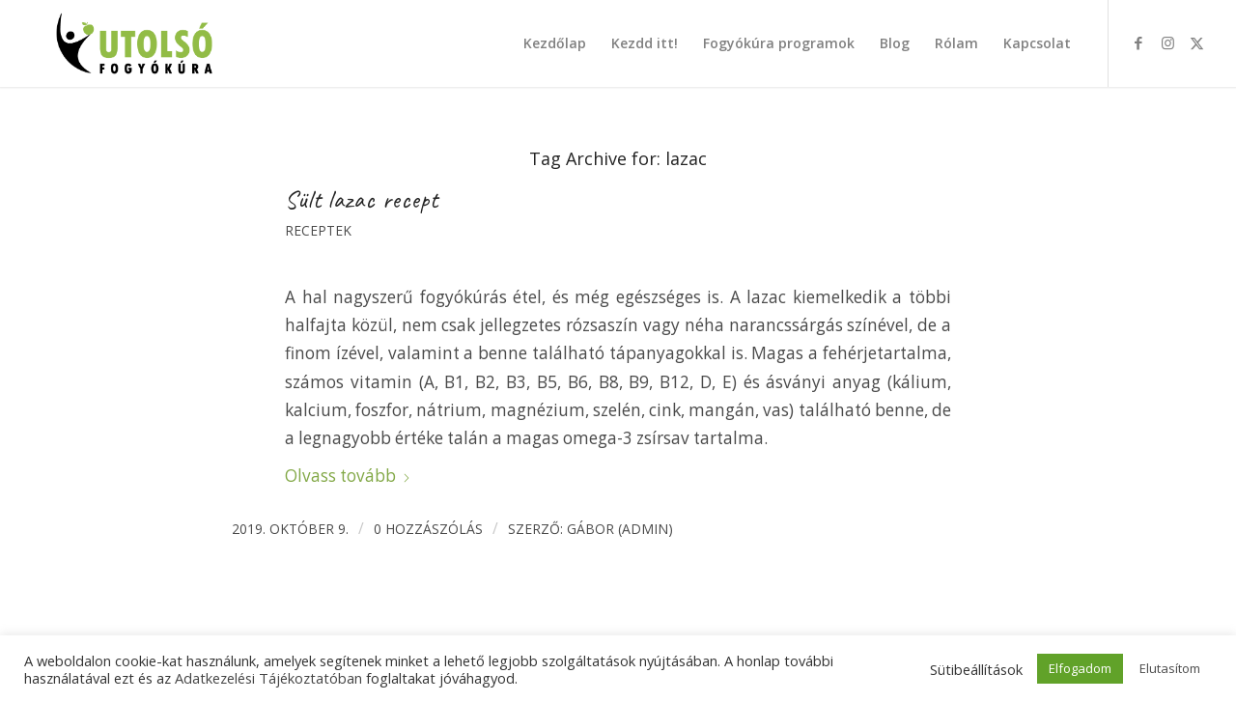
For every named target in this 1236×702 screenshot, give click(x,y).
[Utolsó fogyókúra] (134, 43)
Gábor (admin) (620, 528)
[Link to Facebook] (1138, 42)
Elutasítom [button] (1169, 668)
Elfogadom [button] (1080, 668)
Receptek (318, 230)
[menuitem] (555, 43)
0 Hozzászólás (428, 528)
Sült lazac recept (361, 199)
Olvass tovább (348, 475)
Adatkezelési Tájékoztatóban (268, 678)
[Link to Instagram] (1167, 42)
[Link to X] (1196, 42)
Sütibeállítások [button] (976, 669)
